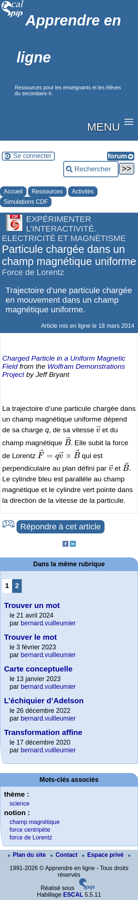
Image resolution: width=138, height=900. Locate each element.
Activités (83, 191)
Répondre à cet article (60, 526)
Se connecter (32, 155)
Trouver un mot (32, 605)
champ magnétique (35, 822)
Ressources (47, 191)
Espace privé (103, 855)
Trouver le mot (30, 637)
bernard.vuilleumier (48, 623)
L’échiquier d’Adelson (44, 700)
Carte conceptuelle (38, 668)
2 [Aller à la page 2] (17, 586)
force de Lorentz (31, 837)
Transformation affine (43, 732)
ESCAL (73, 895)
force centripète (30, 830)
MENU (103, 126)
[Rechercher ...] (90, 169)
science (19, 803)
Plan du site (27, 855)
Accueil (13, 191)
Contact (64, 855)
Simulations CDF (26, 202)
